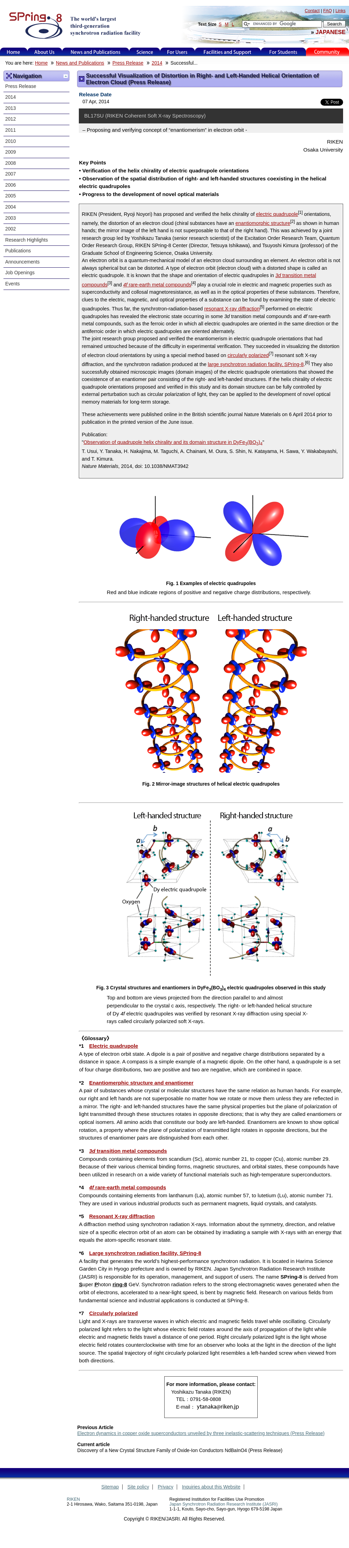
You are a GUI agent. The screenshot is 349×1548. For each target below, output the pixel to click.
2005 (10, 195)
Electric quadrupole (113, 1046)
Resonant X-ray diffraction (122, 1216)
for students (283, 52)
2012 (10, 119)
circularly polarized (248, 355)
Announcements (22, 262)
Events (12, 283)
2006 (10, 185)
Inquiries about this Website (211, 1487)
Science (144, 52)
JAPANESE (331, 32)
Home (13, 52)
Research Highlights (26, 240)
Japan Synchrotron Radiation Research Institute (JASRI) (223, 1504)
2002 (10, 229)
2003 (10, 218)
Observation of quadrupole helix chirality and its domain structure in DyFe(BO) (173, 442)
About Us (45, 52)
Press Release (128, 63)
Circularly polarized (113, 1313)
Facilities (228, 52)
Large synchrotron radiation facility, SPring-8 (145, 1253)
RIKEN (73, 1499)
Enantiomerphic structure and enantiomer (141, 1083)
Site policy (138, 1487)
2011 (10, 130)
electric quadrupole (277, 214)
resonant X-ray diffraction (232, 308)
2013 (10, 108)
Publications (18, 250)
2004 (10, 207)
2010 (10, 141)
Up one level (66, 76)
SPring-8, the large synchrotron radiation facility (74, 25)
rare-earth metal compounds (157, 284)
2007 (10, 174)
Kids (327, 52)
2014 (157, 63)
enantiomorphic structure (262, 223)
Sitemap (110, 1487)
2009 (10, 152)
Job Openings (20, 272)
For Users (177, 52)
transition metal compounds (128, 1151)
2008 (10, 163)
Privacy (165, 1487)
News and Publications (95, 52)
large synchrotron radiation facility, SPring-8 (256, 364)
